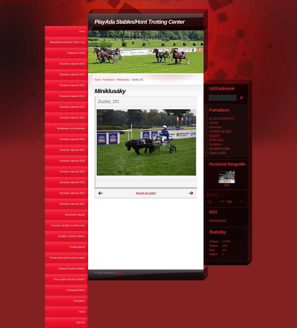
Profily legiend (77, 247)
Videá (82, 311)
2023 (226, 184)
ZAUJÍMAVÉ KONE (219, 148)
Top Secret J (215, 144)
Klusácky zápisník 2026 (72, 63)
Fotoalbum (79, 301)
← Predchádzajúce (100, 193)
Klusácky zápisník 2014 (72, 182)
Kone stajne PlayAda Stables (69, 279)
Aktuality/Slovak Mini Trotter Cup (67, 42)
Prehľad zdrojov (217, 220)
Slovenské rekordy (75, 214)
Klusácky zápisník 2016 (72, 160)
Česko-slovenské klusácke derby (67, 257)
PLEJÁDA (214, 135)
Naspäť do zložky (146, 193)
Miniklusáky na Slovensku (71, 128)
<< (210, 201)
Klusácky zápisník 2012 (72, 203)
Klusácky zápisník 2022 (72, 106)
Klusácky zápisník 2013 (72, 193)
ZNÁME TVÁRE (217, 152)
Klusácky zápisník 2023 (72, 96)
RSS (119, 273)
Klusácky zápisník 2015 (72, 171)
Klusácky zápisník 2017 (72, 150)
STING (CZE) (216, 139)
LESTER (213, 122)
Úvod (82, 31)
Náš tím (80, 322)
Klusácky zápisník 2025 (72, 74)
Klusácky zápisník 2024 (72, 85)
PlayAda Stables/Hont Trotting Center (139, 22)
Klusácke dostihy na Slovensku (68, 225)
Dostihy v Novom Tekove (71, 236)
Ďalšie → (191, 193)
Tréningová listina (75, 290)
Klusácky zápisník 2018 (72, 139)
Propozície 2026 (76, 53)
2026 (229, 201)
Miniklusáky (123, 79)
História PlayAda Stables (71, 268)
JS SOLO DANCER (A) (221, 118)
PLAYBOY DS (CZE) (220, 131)
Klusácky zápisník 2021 (72, 117)
